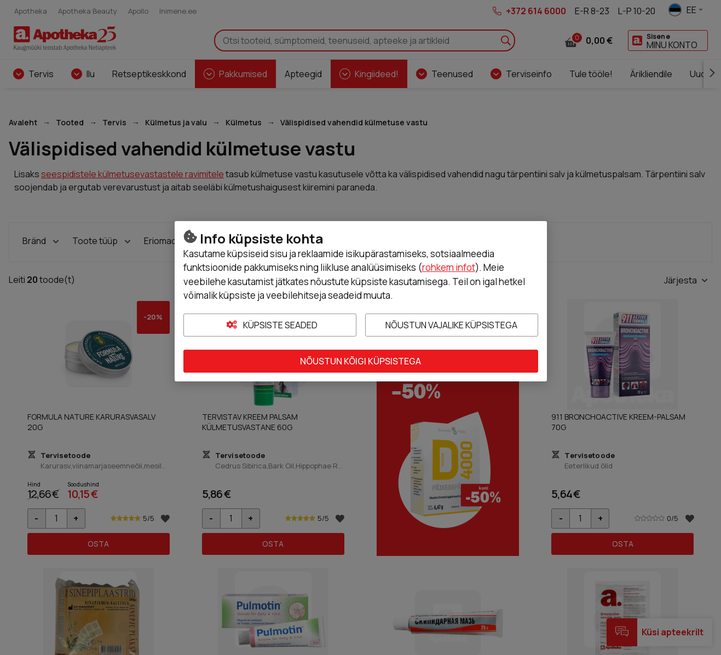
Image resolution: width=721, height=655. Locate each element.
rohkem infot (448, 267)
